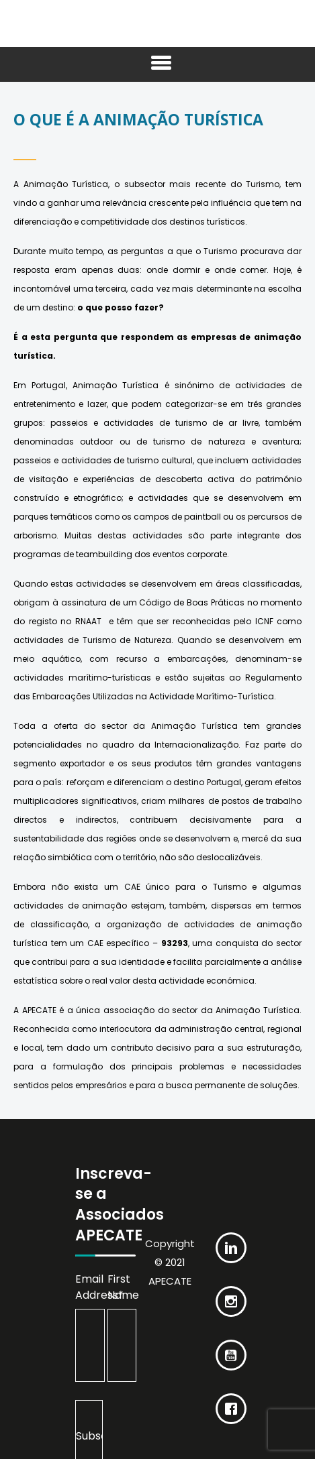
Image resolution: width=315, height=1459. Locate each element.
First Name (122, 1287)
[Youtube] (231, 1345)
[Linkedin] (231, 1237)
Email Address (90, 1287)
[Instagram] (231, 1291)
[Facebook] (231, 1398)
